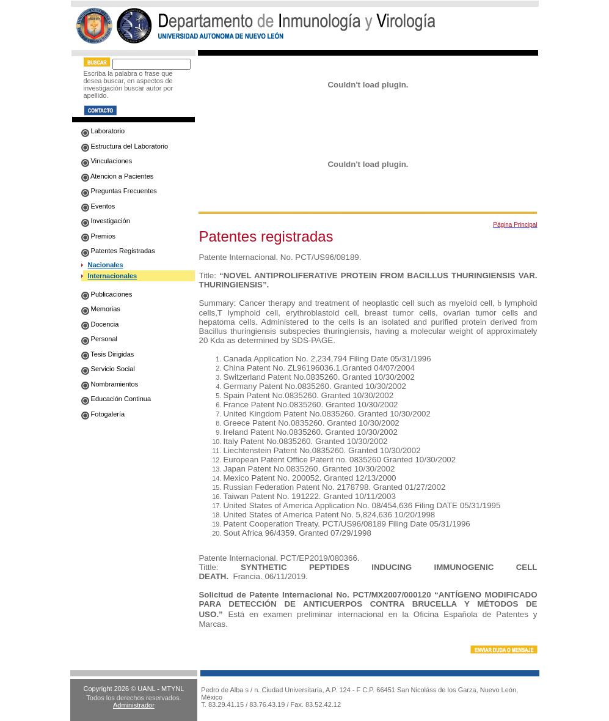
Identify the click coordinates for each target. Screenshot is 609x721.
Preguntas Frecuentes (119, 190)
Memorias (100, 308)
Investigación (105, 220)
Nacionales (105, 264)
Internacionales (112, 275)
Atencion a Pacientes (117, 176)
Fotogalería (103, 414)
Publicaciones (107, 294)
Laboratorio (103, 131)
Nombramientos (110, 384)
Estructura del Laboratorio (125, 146)
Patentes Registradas (118, 250)
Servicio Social (108, 368)
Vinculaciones (107, 161)
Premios (98, 236)
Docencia (100, 324)
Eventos (98, 206)
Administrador (134, 705)
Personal (99, 338)
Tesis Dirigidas (107, 354)
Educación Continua (116, 398)
